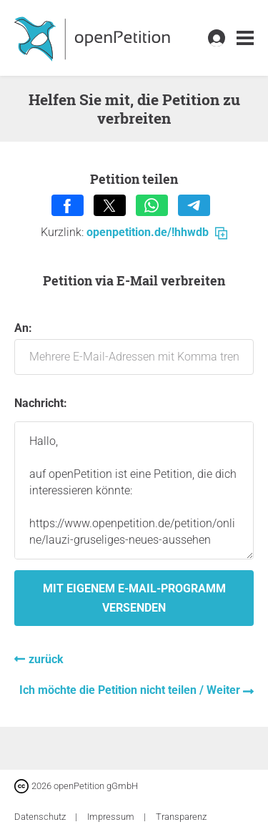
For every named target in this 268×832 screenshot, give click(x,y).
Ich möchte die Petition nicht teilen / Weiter (131, 690)
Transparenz (181, 816)
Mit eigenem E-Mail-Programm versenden (134, 598)
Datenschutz (41, 816)
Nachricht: (40, 403)
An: (134, 348)
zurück (46, 659)
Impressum (112, 816)
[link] (245, 38)
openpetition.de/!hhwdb (156, 232)
